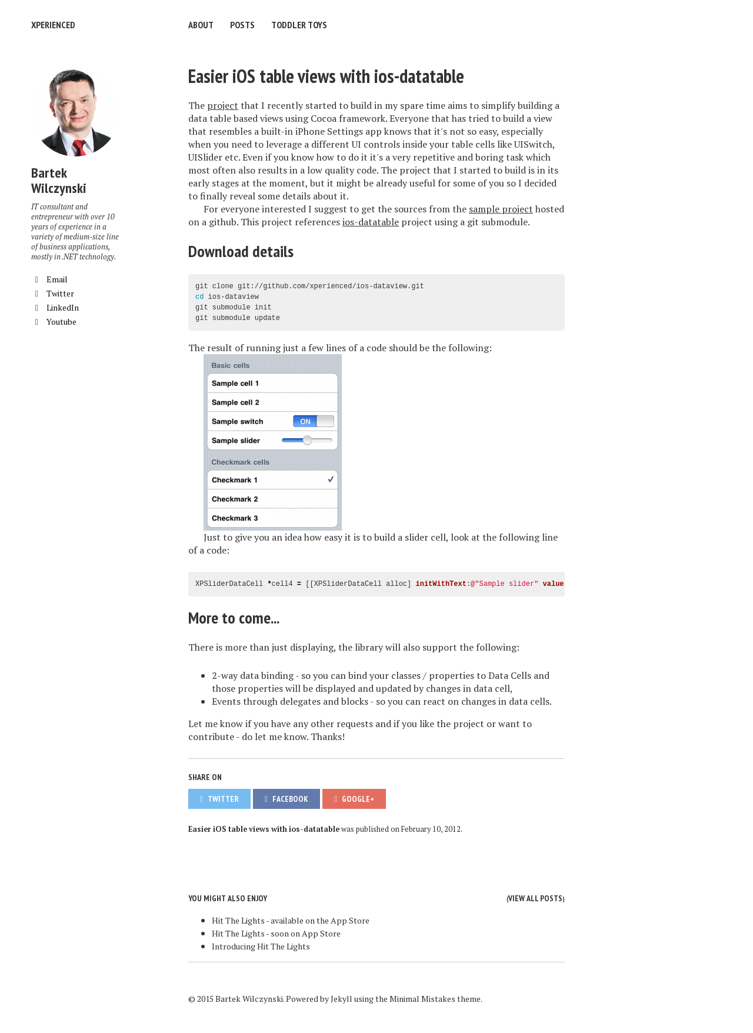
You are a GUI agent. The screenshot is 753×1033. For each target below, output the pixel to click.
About (201, 25)
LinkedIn (55, 307)
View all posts (535, 898)
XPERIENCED (53, 25)
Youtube (53, 321)
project (222, 105)
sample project (501, 208)
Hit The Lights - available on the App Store (290, 920)
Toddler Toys (299, 25)
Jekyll (341, 998)
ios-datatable (370, 221)
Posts (242, 25)
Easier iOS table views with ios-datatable (326, 76)
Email (49, 279)
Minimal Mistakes (422, 998)
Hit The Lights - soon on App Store (276, 933)
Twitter (52, 293)
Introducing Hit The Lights (261, 946)
